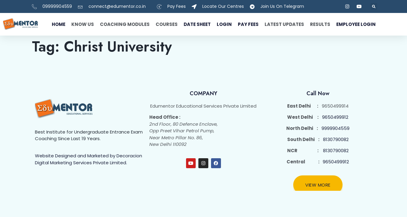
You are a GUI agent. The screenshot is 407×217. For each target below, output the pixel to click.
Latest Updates (284, 24)
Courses (167, 24)
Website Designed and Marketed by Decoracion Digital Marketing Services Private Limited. (88, 159)
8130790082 (336, 139)
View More (318, 185)
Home (58, 24)
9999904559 (336, 128)
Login (224, 24)
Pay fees (248, 24)
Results (320, 24)
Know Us (82, 24)
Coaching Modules (125, 24)
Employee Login (356, 24)
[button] (373, 6)
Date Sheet (197, 24)
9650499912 (335, 117)
